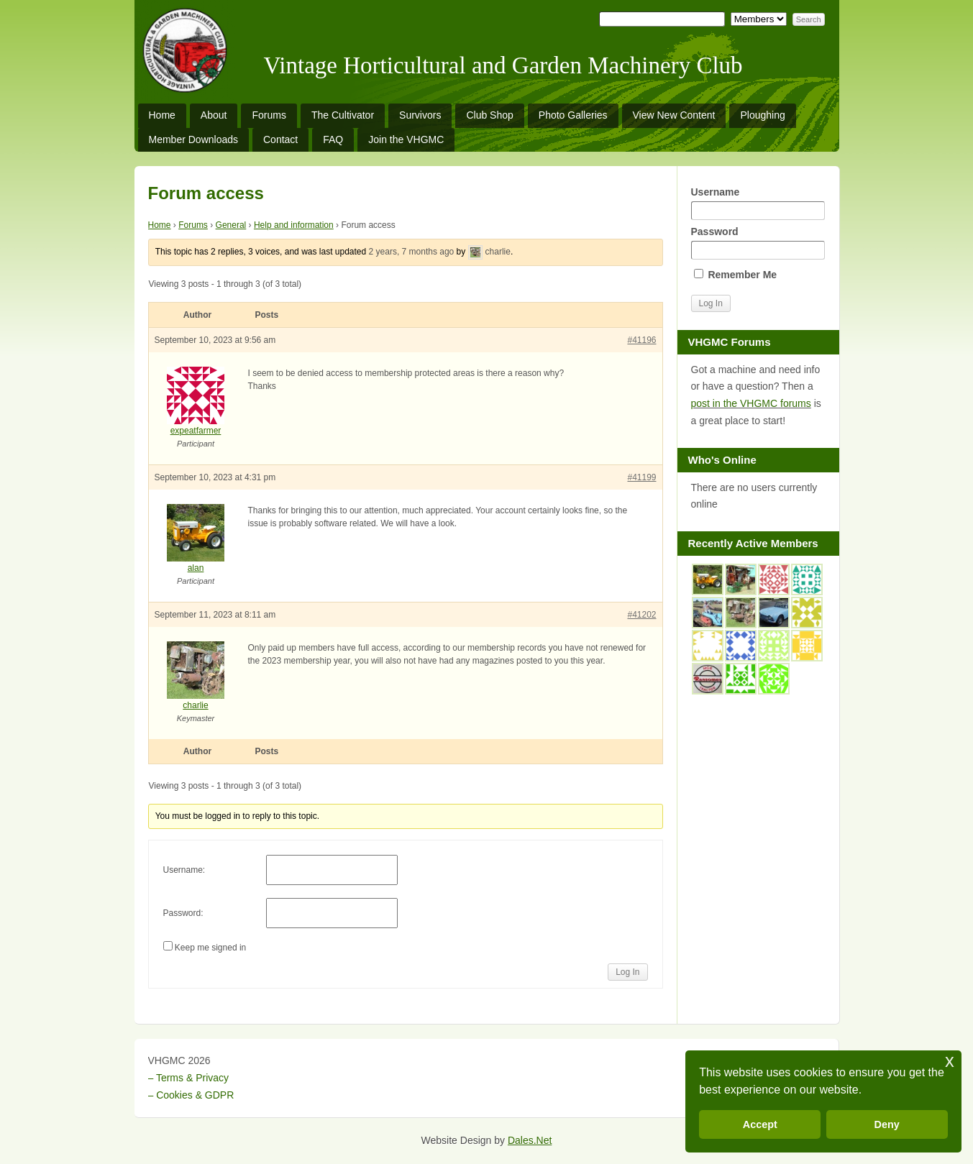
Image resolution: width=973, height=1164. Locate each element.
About (214, 115)
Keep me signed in (210, 948)
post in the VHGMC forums (751, 403)
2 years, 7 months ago (411, 252)
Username (758, 203)
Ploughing (762, 115)
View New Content (674, 115)
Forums (268, 115)
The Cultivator (342, 115)
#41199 (641, 477)
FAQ (333, 139)
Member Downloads (194, 139)
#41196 (641, 340)
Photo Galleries (573, 115)
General (231, 225)
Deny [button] (887, 1124)
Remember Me (735, 274)
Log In (627, 972)
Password (758, 243)
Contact (280, 139)
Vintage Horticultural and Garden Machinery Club (503, 65)
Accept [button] (760, 1124)
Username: (184, 870)
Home (162, 115)
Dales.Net (530, 1140)
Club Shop (489, 115)
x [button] (949, 1061)
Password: (183, 913)
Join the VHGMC (406, 139)
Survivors (420, 115)
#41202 (641, 615)
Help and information (294, 225)
